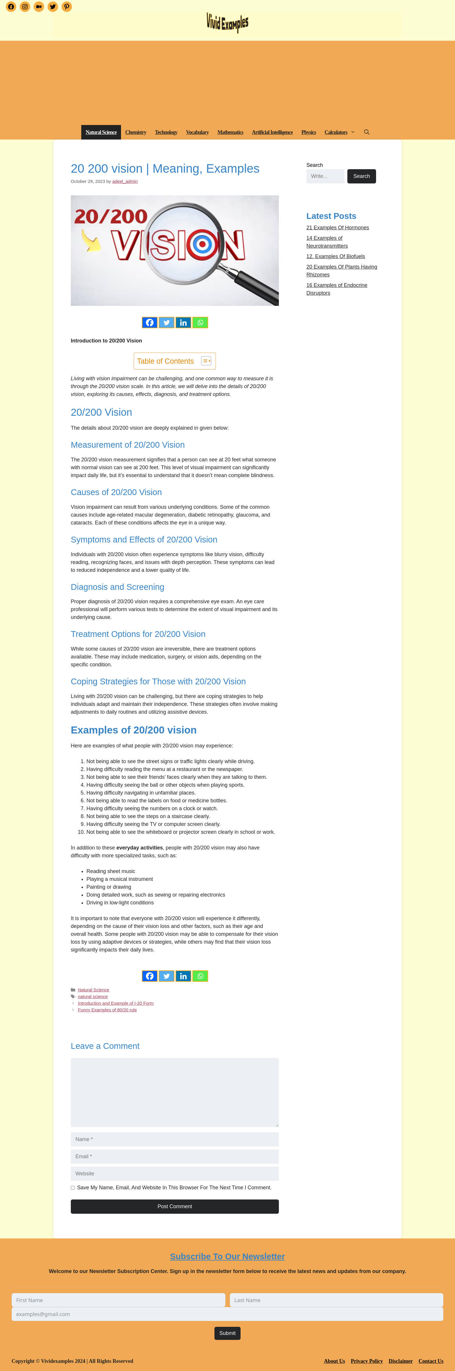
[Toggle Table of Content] (203, 361)
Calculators (342, 132)
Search (314, 165)
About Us (334, 1361)
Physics (308, 132)
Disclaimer (401, 1361)
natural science (93, 996)
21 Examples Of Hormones (337, 228)
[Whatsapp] (200, 322)
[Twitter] (166, 322)
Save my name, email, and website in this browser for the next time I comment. (174, 1187)
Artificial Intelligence (272, 132)
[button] (353, 132)
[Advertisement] (227, 81)
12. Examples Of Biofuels (335, 256)
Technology (166, 132)
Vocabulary (197, 132)
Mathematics (230, 132)
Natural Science (101, 132)
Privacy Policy (367, 1361)
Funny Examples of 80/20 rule (107, 1009)
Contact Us (431, 1361)
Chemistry (135, 132)
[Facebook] (150, 322)
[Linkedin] (183, 322)
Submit (227, 1333)
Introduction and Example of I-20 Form (116, 1003)
